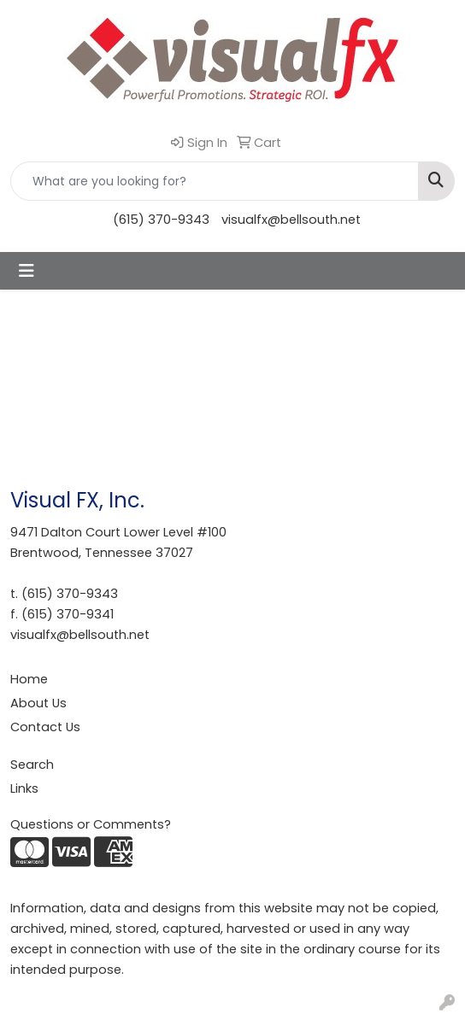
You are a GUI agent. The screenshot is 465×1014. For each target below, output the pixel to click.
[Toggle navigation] (26, 271)
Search (32, 764)
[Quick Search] (214, 181)
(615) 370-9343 (161, 219)
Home (29, 679)
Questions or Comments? (90, 824)
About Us (38, 703)
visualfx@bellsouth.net (291, 219)
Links (24, 788)
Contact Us (45, 727)
